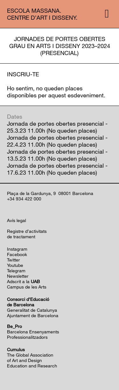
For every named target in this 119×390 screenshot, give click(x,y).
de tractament (21, 236)
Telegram (16, 270)
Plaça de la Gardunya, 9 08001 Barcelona (50, 193)
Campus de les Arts (26, 286)
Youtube (15, 265)
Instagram (17, 249)
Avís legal (16, 220)
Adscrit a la (23, 281)
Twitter (13, 259)
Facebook (17, 254)
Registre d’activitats (27, 231)
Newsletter (18, 276)
